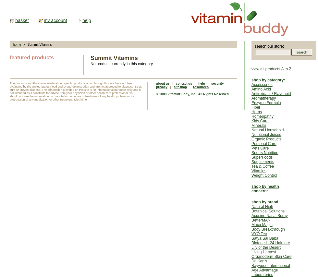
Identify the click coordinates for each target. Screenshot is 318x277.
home (17, 44)
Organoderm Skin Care (271, 256)
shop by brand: (265, 202)
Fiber (255, 107)
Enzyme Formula (266, 103)
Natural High (262, 206)
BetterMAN (261, 220)
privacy (161, 87)
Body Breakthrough (268, 229)
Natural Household (267, 130)
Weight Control (264, 175)
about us (163, 83)
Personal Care (263, 143)
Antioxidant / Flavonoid (271, 93)
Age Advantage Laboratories (264, 272)
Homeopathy (262, 116)
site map (180, 87)
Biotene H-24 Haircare (270, 243)
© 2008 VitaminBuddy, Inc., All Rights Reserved (192, 94)
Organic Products (266, 139)
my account (55, 20)
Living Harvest (263, 252)
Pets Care (260, 148)
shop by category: (268, 80)
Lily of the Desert (266, 247)
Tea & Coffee (262, 166)
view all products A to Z (271, 69)
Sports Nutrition (264, 153)
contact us (184, 83)
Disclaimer (81, 99)
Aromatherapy (263, 98)
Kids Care (260, 121)
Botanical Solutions (268, 211)
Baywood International (270, 265)
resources (201, 87)
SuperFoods (262, 157)
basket (22, 20)
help (86, 20)
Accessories (262, 84)
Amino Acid (261, 89)
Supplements (262, 162)
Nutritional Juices (266, 134)
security (217, 83)
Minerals (258, 125)
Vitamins (258, 171)
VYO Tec (259, 234)
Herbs (256, 112)
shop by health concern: (265, 188)
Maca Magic (262, 225)
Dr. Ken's (259, 261)
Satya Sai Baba (264, 238)
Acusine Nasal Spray (269, 215)
